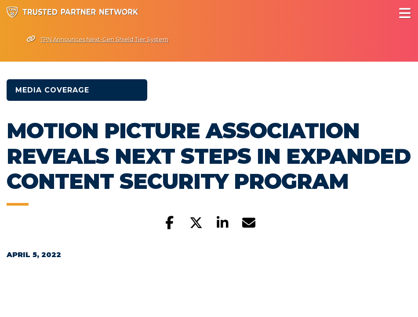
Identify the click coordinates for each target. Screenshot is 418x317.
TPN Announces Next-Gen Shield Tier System (97, 39)
